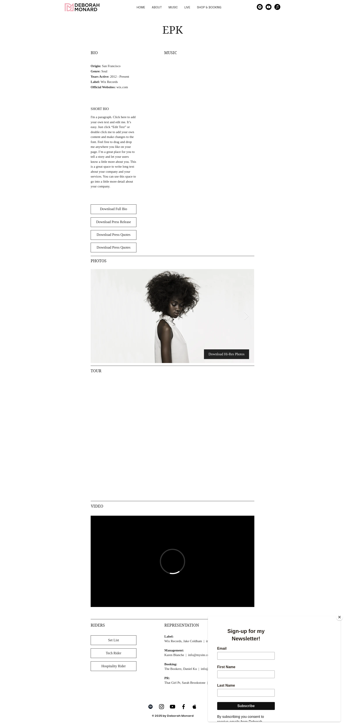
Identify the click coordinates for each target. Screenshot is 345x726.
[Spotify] (260, 7)
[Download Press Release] (113, 222)
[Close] (339, 617)
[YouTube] (172, 706)
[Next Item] (246, 316)
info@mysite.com (200, 655)
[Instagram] (161, 706)
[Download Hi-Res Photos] (226, 354)
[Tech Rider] (113, 653)
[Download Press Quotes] (113, 235)
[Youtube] (269, 7)
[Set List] (113, 640)
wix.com (122, 87)
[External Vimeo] (172, 561)
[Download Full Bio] (113, 209)
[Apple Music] (277, 7)
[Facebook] (183, 706)
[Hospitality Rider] (113, 666)
